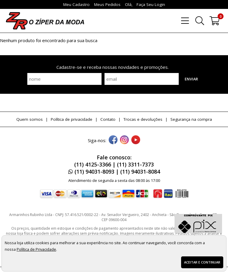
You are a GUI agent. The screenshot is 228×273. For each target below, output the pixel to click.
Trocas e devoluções (143, 119)
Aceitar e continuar (202, 262)
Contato (107, 119)
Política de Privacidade (36, 249)
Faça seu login (151, 4)
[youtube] (135, 140)
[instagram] (124, 140)
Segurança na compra (191, 119)
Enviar (191, 79)
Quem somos (29, 119)
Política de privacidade (71, 119)
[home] (45, 21)
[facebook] (113, 140)
